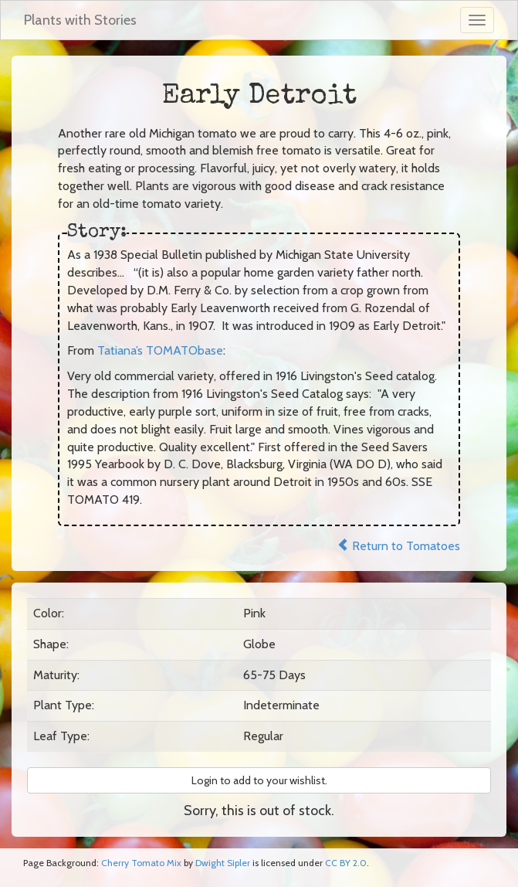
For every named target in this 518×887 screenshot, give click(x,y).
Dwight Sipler (222, 862)
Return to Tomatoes (398, 546)
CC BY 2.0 (346, 862)
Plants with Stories (80, 20)
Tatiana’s (160, 350)
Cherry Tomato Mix (141, 862)
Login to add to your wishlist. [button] (259, 780)
